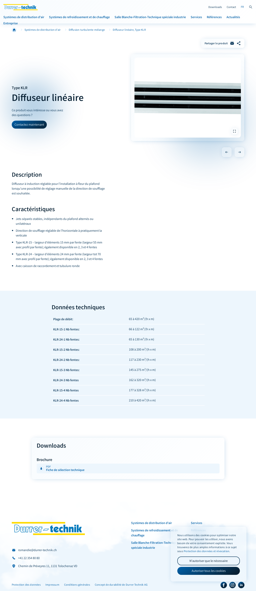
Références (214, 17)
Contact (231, 7)
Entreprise (10, 23)
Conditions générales (77, 584)
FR (242, 7)
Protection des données (26, 584)
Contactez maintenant (29, 124)
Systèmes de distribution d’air (23, 17)
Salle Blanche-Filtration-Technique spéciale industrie (150, 17)
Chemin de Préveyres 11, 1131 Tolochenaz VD (47, 566)
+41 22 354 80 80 (29, 558)
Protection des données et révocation (206, 551)
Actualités (233, 17)
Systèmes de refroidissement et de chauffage (79, 17)
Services (196, 17)
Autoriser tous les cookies (209, 571)
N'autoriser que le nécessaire (208, 561)
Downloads (215, 7)
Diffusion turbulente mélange (87, 30)
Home (14, 30)
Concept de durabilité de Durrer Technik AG (121, 584)
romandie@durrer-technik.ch (37, 550)
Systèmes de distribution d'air (43, 30)
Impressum (52, 584)
